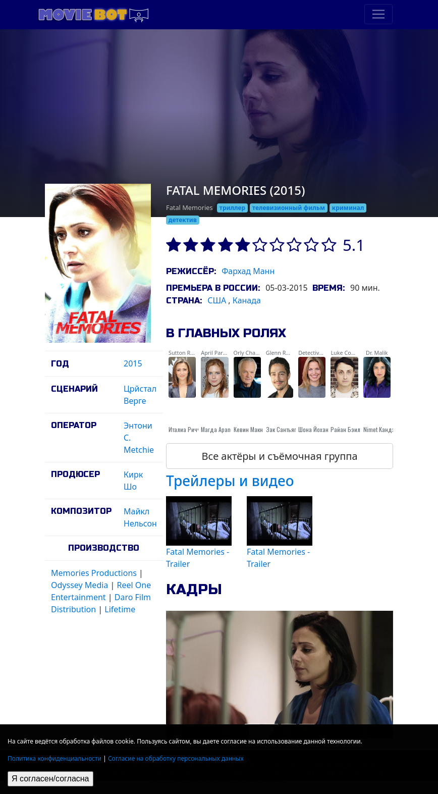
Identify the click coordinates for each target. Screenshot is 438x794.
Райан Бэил (345, 429)
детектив (183, 220)
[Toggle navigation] (378, 14)
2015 (133, 363)
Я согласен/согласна (50, 778)
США (216, 300)
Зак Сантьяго (282, 429)
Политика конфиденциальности (54, 758)
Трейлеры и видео (230, 480)
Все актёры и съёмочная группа (279, 456)
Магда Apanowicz (222, 429)
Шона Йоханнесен (321, 429)
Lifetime (119, 609)
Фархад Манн (248, 271)
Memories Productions (94, 572)
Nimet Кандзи (380, 429)
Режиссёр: (191, 271)
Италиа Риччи (186, 429)
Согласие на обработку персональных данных (176, 758)
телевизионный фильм (288, 207)
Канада (247, 300)
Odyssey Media (79, 585)
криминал (348, 207)
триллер (232, 207)
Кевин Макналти (254, 429)
